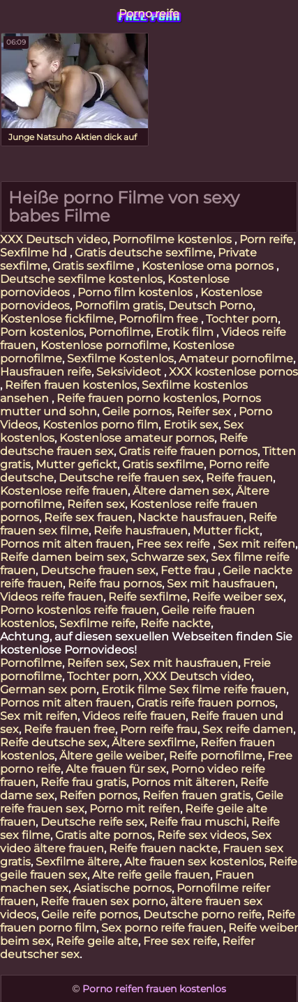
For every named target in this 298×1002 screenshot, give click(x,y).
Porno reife (149, 13)
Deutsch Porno (210, 305)
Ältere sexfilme (153, 742)
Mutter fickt (226, 530)
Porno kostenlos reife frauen (78, 610)
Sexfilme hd (35, 252)
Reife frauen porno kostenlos (137, 398)
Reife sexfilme (147, 596)
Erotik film (186, 332)
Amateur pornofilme (236, 358)
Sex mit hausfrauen (221, 583)
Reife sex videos (201, 835)
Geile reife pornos (89, 914)
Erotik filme (133, 689)
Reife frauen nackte (163, 848)
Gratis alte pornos (103, 835)
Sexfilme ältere (77, 861)
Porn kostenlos (42, 332)
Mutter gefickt (76, 464)
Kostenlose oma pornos (209, 265)
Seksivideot (130, 371)
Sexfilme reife (97, 623)
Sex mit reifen (256, 543)
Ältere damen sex (182, 491)
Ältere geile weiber (111, 755)
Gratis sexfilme (94, 265)
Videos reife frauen (51, 596)
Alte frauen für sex (116, 769)
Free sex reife (174, 543)
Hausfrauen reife (45, 371)
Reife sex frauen (88, 517)
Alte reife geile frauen (151, 874)
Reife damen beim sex (63, 557)
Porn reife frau (159, 729)
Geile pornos (137, 411)
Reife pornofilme (215, 755)
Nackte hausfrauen (190, 517)
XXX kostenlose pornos (233, 371)
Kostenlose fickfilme (57, 318)
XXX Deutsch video (53, 239)
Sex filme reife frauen (227, 689)
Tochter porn (242, 318)
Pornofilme (120, 332)
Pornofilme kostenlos (173, 239)
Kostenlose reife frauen (64, 491)
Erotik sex (190, 424)
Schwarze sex (168, 557)
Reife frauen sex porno (102, 901)
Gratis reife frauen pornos (188, 451)
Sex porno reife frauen (162, 927)
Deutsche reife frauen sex (130, 477)
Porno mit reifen (134, 808)
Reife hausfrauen (141, 530)
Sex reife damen (247, 729)
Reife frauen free (69, 729)
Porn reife (266, 239)
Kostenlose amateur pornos (136, 438)
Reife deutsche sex (53, 742)
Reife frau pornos (115, 583)
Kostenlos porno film (100, 424)
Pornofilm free (160, 318)
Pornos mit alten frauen (65, 543)
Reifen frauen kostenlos (71, 385)
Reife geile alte (97, 941)
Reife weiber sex (237, 596)
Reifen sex (96, 504)
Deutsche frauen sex (98, 570)
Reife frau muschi (197, 821)
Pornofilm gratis (119, 305)
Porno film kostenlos (136, 292)
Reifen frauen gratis (196, 795)
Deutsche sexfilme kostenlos (81, 279)
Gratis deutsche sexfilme (144, 252)
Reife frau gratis (83, 782)
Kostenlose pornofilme (103, 345)
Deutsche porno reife (202, 914)
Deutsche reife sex (92, 821)
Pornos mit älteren (183, 782)
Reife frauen (239, 477)
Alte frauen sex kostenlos (194, 861)
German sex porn (48, 689)
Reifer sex (205, 411)
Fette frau (189, 570)
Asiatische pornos (122, 888)
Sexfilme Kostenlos (120, 358)
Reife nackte (175, 623)
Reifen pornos (98, 795)
